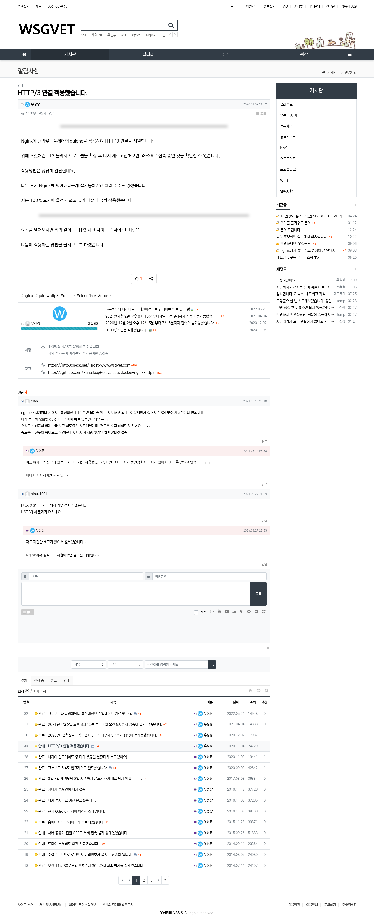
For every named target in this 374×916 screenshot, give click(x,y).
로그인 (235, 6)
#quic (40, 296)
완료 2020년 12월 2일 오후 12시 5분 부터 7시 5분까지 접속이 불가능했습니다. (96, 735)
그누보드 (136, 35)
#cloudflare (86, 296)
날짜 (236, 702)
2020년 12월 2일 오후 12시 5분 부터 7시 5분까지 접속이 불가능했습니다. (159, 323)
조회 (253, 702)
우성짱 (32, 104)
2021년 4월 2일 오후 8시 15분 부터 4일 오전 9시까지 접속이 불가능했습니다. (162, 316)
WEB (284, 180)
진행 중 (39, 681)
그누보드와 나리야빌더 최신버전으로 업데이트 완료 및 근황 (147, 309)
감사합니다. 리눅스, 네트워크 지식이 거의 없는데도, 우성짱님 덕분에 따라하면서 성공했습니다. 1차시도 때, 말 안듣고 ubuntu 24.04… (304, 294)
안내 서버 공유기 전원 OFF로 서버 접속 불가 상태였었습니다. (81, 833)
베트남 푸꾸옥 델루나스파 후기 (298, 258)
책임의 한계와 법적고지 (117, 905)
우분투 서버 (288, 115)
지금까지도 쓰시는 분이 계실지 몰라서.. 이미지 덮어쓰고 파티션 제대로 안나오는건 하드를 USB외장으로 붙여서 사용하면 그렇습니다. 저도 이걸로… (305, 287)
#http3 (53, 296)
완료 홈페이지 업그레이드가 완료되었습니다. (69, 822)
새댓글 (281, 269)
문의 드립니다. (288, 230)
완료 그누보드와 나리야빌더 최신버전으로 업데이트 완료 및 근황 (83, 714)
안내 (66, 681)
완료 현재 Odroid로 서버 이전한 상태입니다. (70, 811)
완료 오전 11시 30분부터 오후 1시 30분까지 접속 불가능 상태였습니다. (89, 866)
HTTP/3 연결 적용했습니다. (126, 330)
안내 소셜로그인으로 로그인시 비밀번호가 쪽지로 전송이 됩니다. (83, 855)
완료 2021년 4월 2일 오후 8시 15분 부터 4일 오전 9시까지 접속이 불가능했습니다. (98, 725)
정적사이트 (288, 137)
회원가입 (251, 6)
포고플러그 (288, 170)
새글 (38, 6)
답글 (264, 441)
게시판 (335, 72)
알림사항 (351, 72)
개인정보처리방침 (51, 905)
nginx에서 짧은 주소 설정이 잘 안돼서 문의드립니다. (309, 251)
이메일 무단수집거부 (82, 905)
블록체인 (286, 126)
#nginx (27, 296)
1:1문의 (314, 6)
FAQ (285, 6)
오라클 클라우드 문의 (293, 223)
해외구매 (97, 35)
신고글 (330, 6)
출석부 (298, 6)
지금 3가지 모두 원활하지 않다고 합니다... (305, 322)
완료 (54, 681)
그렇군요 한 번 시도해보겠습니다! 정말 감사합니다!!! (306, 301)
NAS (283, 148)
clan (31, 401)
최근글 (281, 205)
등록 (258, 594)
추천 (264, 702)
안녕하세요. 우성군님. (294, 244)
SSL (84, 35)
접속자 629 (349, 6)
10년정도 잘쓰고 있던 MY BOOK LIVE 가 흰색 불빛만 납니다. (311, 216)
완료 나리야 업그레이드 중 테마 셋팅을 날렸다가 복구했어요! (81, 757)
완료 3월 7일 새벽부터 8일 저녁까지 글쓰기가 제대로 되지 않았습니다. (88, 779)
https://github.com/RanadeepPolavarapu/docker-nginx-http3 (105, 372)
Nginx (150, 35)
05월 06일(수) (57, 6)
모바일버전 (349, 905)
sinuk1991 (36, 494)
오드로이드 (288, 159)
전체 (24, 681)
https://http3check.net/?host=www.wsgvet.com (93, 365)
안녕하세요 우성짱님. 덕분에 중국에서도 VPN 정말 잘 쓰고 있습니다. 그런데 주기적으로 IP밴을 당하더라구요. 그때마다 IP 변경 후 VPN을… (306, 315)
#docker (105, 296)
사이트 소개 (25, 905)
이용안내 (312, 905)
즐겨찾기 (23, 6)
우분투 (111, 35)
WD (123, 35)
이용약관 (294, 905)
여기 (25, 230)
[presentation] (144, 628)
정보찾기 (269, 6)
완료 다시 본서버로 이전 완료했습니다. (65, 800)
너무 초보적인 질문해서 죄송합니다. (302, 237)
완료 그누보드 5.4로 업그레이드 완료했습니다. (71, 768)
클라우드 (286, 105)
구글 (163, 35)
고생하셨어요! (286, 280)
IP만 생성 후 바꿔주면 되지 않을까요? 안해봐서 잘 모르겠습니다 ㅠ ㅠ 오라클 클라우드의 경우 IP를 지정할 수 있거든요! (305, 308)
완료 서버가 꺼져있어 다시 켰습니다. (64, 789)
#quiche (68, 296)
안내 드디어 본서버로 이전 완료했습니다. (67, 844)
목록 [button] (261, 114)
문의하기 (330, 905)
